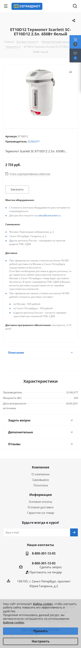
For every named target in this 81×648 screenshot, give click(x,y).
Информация (40, 495)
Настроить (41, 641)
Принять (40, 631)
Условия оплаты (40, 502)
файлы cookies (43, 604)
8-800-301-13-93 (43, 553)
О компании (40, 474)
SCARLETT (34, 141)
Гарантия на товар (40, 513)
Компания (40, 467)
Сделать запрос (51, 567)
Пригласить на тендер (46, 572)
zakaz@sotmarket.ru (49, 215)
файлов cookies (13, 622)
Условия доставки (41, 507)
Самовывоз (40, 480)
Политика (40, 485)
